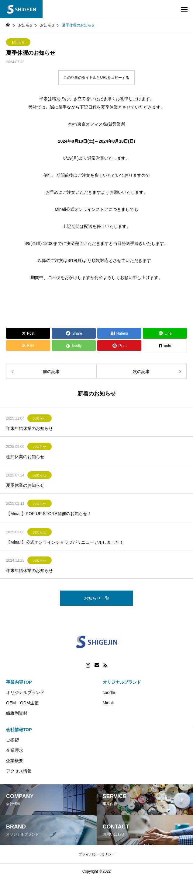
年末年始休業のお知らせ (29, 428)
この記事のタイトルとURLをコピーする (96, 77)
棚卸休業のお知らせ (25, 456)
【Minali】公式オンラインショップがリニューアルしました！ (65, 542)
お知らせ (18, 42)
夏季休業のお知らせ (25, 485)
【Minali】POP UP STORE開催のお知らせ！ (48, 513)
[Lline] (165, 333)
